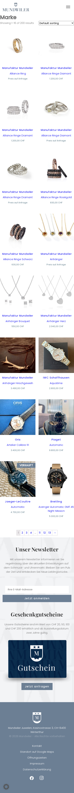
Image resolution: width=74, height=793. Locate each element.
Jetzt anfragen (37, 686)
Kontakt (37, 746)
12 (44, 532)
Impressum (37, 763)
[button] (6, 787)
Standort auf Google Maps (37, 752)
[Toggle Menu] (68, 7)
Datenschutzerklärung (37, 769)
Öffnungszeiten (37, 757)
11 (40, 532)
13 (49, 532)
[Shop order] (56, 23)
